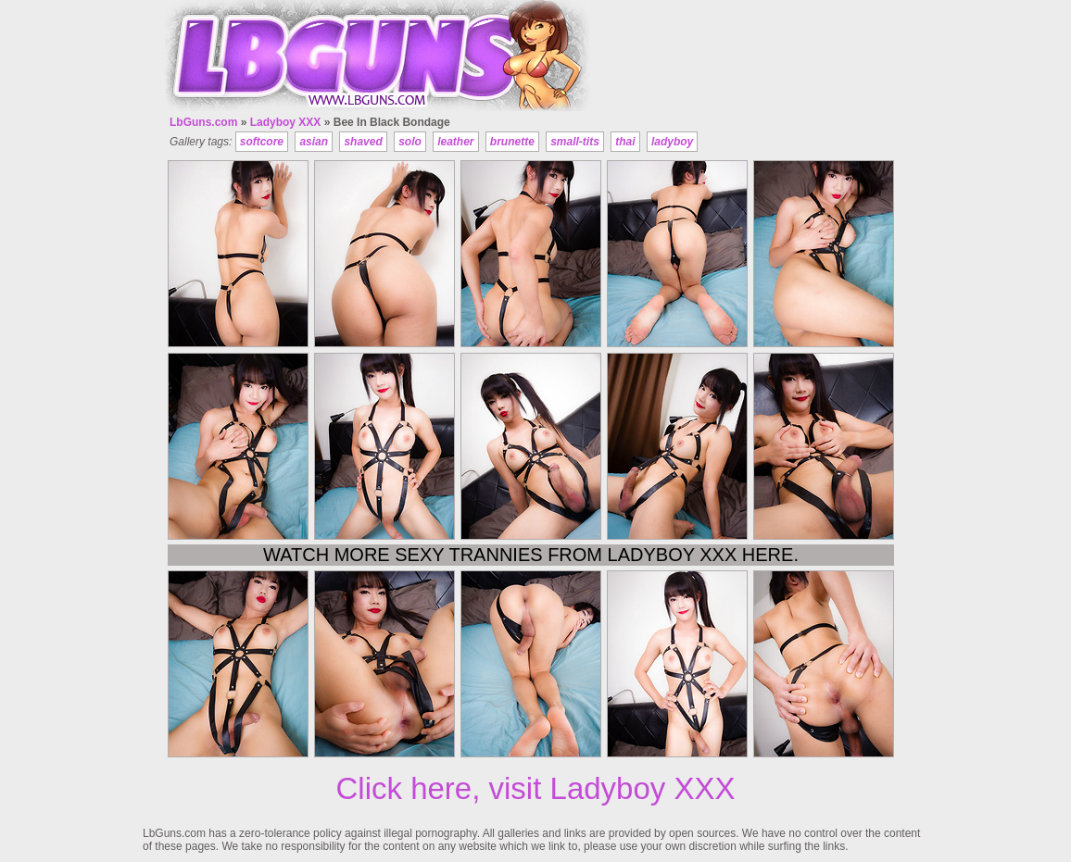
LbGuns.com (203, 122)
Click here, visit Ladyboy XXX (535, 788)
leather (455, 141)
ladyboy (672, 141)
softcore (262, 141)
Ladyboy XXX (285, 122)
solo (410, 141)
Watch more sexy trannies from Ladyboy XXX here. (531, 554)
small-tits (574, 141)
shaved (363, 141)
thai (625, 141)
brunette (512, 141)
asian (313, 141)
